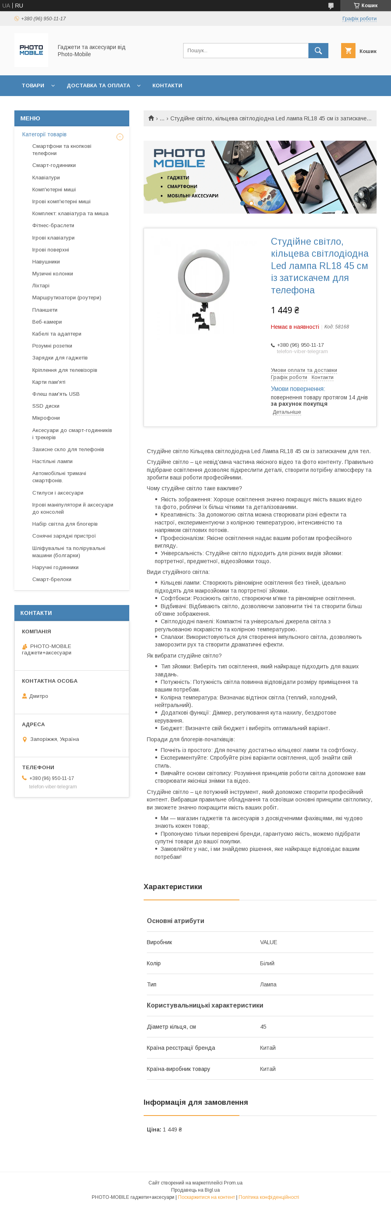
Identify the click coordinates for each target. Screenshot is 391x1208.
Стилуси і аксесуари (57, 493)
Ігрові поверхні (50, 250)
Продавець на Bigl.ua (195, 1190)
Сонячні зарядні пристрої (64, 536)
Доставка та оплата (98, 85)
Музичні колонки (52, 274)
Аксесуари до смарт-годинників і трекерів (72, 433)
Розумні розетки (52, 346)
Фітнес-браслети (53, 225)
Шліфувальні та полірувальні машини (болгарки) (68, 551)
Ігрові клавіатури (53, 238)
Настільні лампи (52, 461)
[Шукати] (318, 50)
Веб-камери (47, 322)
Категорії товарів (44, 134)
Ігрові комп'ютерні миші (61, 201)
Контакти (167, 85)
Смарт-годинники (54, 165)
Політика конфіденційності (269, 1197)
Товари (33, 85)
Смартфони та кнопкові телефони (61, 149)
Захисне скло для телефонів (68, 449)
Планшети (44, 310)
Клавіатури (46, 178)
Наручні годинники (55, 567)
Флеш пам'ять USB (56, 394)
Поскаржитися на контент (206, 1197)
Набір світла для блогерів (65, 524)
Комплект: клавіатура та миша (70, 213)
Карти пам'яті (48, 382)
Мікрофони (46, 418)
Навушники (46, 262)
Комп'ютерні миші (54, 189)
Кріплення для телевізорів (64, 370)
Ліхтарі (40, 286)
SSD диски (45, 406)
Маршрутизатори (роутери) (66, 298)
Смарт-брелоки (51, 579)
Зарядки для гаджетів (60, 358)
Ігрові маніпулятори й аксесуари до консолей (72, 508)
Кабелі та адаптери (56, 334)
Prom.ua (233, 1183)
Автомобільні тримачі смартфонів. (59, 476)
